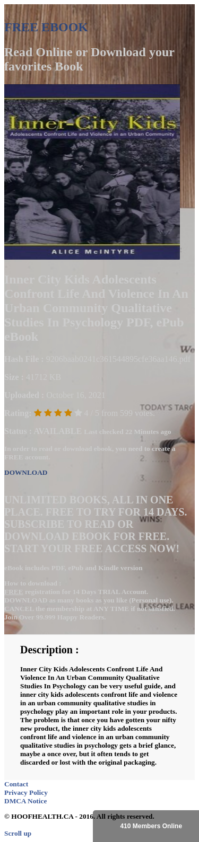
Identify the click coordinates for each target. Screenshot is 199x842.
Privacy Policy (26, 792)
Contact (16, 784)
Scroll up (17, 833)
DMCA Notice (25, 801)
